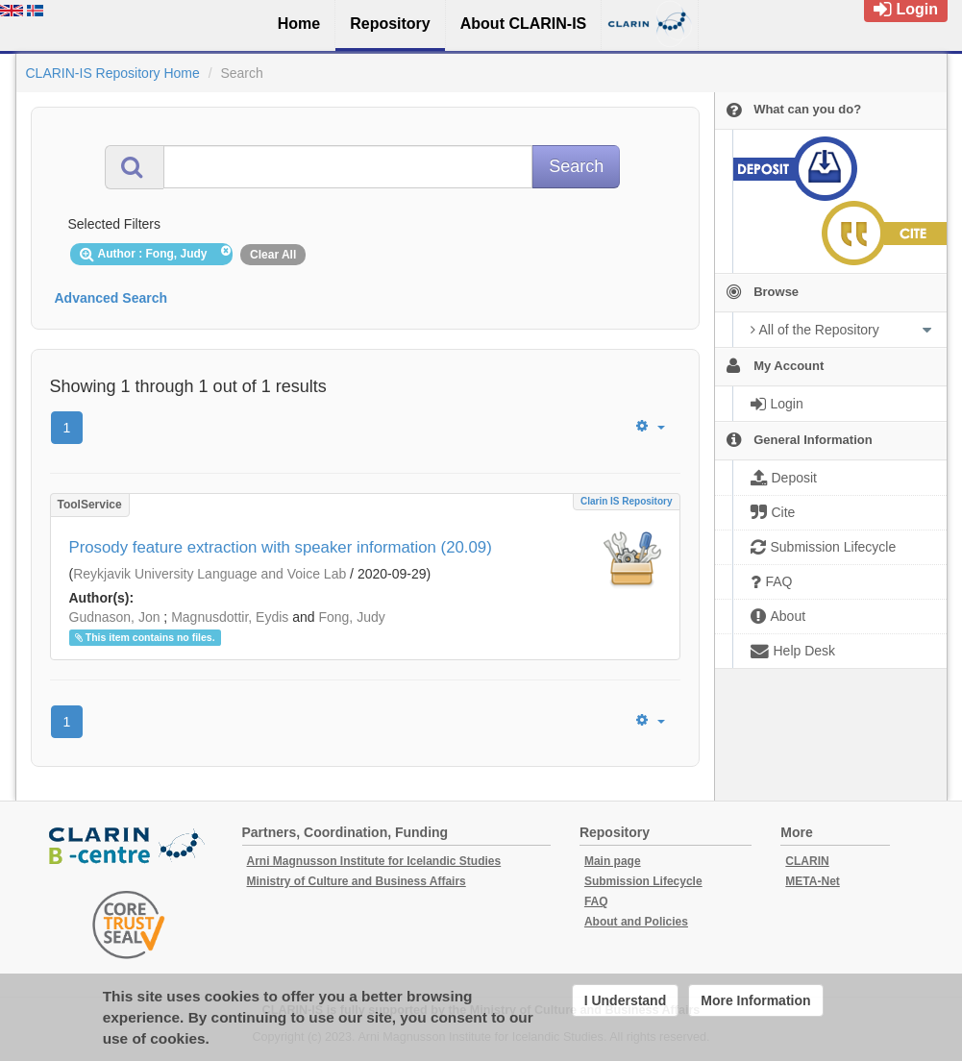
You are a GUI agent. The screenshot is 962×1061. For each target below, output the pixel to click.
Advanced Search (111, 298)
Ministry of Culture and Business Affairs (356, 881)
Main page (612, 861)
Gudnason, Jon (114, 617)
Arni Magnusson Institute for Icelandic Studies (374, 861)
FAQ (596, 901)
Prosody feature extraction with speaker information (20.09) (280, 547)
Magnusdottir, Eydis (229, 617)
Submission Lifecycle (643, 881)
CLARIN (806, 861)
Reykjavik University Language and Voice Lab (209, 573)
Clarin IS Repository (626, 501)
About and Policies (636, 921)
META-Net (812, 881)
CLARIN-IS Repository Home (113, 73)
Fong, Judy (351, 617)
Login (906, 9)
